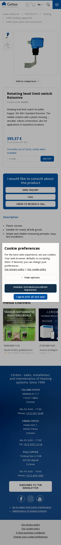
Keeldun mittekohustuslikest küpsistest (31, 288)
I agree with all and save (30, 296)
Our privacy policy (14, 269)
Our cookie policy (36, 269)
